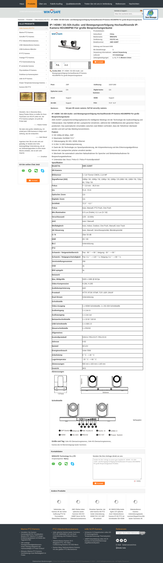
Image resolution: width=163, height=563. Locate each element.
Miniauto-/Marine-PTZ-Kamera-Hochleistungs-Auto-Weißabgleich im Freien (33, 553)
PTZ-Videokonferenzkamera (28, 41)
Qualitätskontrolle (73, 4)
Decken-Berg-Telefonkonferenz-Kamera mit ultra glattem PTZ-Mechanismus (66, 548)
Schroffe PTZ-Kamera (26, 37)
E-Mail (118, 545)
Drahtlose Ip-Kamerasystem (28, 74)
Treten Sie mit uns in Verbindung (98, 4)
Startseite (21, 20)
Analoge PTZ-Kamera (26, 58)
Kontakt (100, 62)
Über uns (43, 4)
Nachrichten (134, 4)
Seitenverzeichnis (129, 545)
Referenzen (121, 4)
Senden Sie (142, 533)
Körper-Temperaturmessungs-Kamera (32, 83)
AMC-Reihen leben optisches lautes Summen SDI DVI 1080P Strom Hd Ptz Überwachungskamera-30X (78, 515)
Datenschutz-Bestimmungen (42, 561)
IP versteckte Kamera (26, 66)
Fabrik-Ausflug (56, 4)
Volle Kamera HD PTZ (42, 20)
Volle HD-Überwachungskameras (99, 441)
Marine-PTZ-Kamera (26, 32)
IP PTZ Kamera (24, 53)
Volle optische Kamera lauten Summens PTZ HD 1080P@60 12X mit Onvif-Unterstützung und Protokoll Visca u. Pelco (66, 535)
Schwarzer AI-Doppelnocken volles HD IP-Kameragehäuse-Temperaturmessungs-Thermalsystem (98, 534)
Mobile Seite (121, 548)
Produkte (31, 4)
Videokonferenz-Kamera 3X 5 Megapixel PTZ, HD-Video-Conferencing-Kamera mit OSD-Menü (65, 543)
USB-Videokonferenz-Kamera (29, 45)
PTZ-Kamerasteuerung (27, 62)
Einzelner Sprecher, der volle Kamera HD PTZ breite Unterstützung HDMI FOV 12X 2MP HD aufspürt (97, 514)
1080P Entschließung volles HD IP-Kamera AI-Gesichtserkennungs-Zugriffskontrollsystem (96, 541)
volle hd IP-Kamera (25, 79)
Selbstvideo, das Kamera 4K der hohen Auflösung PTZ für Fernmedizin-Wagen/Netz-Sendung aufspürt (59, 515)
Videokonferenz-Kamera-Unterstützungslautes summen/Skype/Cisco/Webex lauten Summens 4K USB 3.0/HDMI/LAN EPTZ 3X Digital (136, 516)
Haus (22, 4)
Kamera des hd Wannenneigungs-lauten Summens (69, 445)
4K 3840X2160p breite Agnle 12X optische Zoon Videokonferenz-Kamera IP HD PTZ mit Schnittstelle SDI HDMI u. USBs (116, 515)
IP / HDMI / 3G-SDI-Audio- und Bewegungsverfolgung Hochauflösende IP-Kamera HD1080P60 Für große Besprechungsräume (69, 73)
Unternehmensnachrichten (31, 11)
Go (143, 14)
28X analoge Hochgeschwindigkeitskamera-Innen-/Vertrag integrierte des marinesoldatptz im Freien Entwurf (32, 545)
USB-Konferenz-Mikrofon (27, 49)
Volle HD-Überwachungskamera (76, 441)
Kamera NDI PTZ (25, 87)
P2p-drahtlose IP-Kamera (27, 70)
